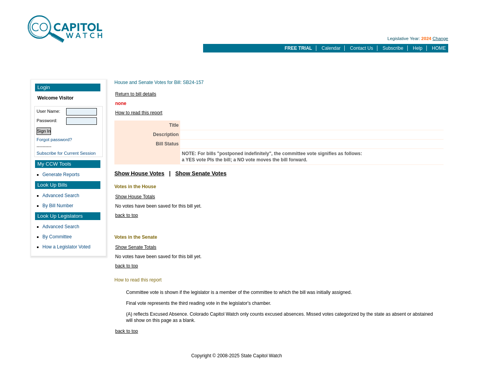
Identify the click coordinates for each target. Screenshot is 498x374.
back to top (126, 215)
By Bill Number (57, 205)
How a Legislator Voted (66, 247)
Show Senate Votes (200, 173)
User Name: (48, 111)
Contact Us (361, 48)
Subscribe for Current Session (66, 153)
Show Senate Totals (135, 247)
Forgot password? (54, 139)
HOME (439, 48)
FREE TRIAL (298, 48)
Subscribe (392, 48)
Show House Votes (139, 173)
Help (418, 48)
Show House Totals (135, 196)
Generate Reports (60, 174)
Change (440, 38)
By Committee (57, 236)
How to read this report (138, 112)
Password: (47, 120)
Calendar (331, 48)
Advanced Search (60, 195)
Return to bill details (135, 94)
